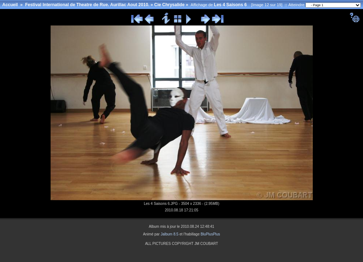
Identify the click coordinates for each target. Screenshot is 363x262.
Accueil (10, 4)
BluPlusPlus (210, 234)
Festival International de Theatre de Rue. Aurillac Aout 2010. (87, 4)
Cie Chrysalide (169, 4)
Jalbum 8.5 (169, 234)
